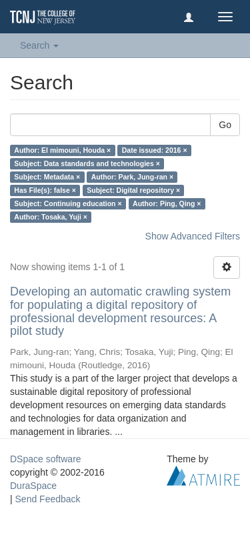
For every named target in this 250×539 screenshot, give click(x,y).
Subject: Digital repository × (133, 190)
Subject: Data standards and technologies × (87, 163)
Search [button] (39, 45)
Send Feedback (48, 499)
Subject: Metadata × (47, 177)
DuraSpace (33, 485)
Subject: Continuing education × (67, 203)
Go (225, 124)
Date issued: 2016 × (154, 150)
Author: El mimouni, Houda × (62, 150)
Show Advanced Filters (192, 236)
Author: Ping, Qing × (167, 203)
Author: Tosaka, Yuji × (50, 217)
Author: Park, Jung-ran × (132, 177)
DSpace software (45, 459)
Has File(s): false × (45, 190)
